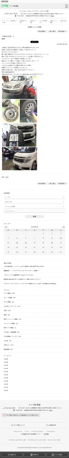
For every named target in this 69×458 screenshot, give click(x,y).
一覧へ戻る (52, 31)
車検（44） (7, 315)
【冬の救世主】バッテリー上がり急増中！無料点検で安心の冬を (24, 266)
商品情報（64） (9, 349)
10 (61, 238)
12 (17, 242)
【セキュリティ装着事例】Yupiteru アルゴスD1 (18, 275)
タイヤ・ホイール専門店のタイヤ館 (9, 21)
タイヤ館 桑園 (13, 6)
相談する (12, 455)
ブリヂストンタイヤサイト (16, 440)
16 (52, 242)
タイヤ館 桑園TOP (43, 21)
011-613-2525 (11, 13)
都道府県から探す (23, 21)
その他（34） (8, 341)
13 (26, 242)
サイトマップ (18, 431)
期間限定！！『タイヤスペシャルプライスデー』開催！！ (22, 271)
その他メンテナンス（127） (12, 306)
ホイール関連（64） (10, 298)
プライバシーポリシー (38, 431)
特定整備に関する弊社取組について (31, 434)
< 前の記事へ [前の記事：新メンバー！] (42, 31)
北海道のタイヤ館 (33, 21)
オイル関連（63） (9, 302)
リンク (27, 431)
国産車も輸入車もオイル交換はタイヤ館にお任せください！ (22, 279)
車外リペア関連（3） (10, 328)
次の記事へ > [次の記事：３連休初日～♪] (62, 31)
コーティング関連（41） (11, 323)
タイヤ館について (18, 425)
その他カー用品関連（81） (12, 332)
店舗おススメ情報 (53, 21)
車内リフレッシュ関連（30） (13, 319)
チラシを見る (57, 455)
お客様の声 (51, 425)
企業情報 (46, 434)
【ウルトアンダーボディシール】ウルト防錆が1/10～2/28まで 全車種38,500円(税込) (30, 284)
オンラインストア (53, 440)
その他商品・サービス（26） (13, 336)
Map (52, 16)
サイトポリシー (51, 431)
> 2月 (63, 227)
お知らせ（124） (9, 345)
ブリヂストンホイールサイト (35, 440)
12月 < (6, 227)
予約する (34, 455)
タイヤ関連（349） (10, 293)
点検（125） (8, 310)
